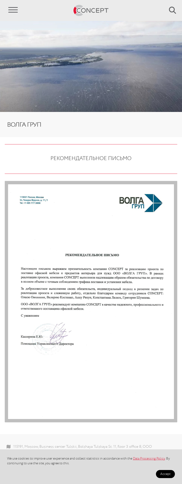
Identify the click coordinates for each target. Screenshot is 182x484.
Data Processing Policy (149, 458)
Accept (165, 474)
